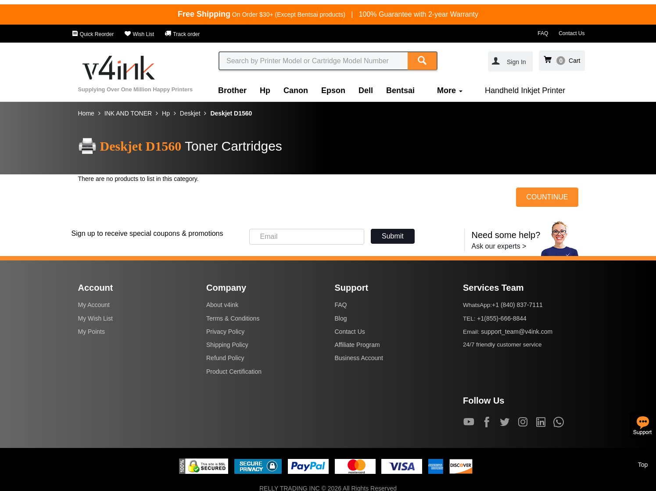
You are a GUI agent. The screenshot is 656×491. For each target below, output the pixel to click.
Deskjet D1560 (231, 113)
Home (86, 113)
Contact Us (571, 33)
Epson (333, 90)
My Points (91, 331)
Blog (341, 318)
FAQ (543, 33)
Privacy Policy (225, 331)
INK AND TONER (128, 113)
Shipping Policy (227, 344)
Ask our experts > (499, 246)
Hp (265, 90)
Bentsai (400, 90)
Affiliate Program (357, 344)
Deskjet (190, 113)
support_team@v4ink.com (516, 331)
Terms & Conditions (232, 318)
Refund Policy (225, 357)
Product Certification (234, 371)
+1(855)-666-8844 (501, 318)
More (449, 90)
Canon (295, 90)
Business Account (359, 357)
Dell (365, 90)
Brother (232, 90)
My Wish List (95, 318)
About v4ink (222, 304)
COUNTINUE (547, 197)
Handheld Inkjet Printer (525, 90)
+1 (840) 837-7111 (517, 304)
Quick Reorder (93, 34)
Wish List (139, 34)
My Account (94, 304)
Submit (393, 236)
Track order (182, 34)
